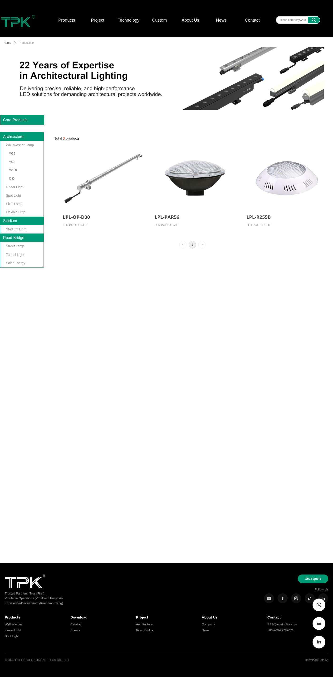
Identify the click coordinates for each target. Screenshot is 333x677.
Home (7, 42)
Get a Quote (313, 578)
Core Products (15, 120)
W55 (12, 153)
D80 (12, 178)
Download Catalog (316, 660)
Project (97, 20)
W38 (12, 162)
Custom (159, 20)
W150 (13, 170)
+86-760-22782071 (280, 630)
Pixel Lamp (14, 204)
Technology (128, 20)
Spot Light (13, 195)
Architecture (13, 137)
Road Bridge (13, 238)
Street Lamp (15, 246)
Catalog (75, 624)
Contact (252, 20)
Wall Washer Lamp (20, 145)
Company (208, 624)
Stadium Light (16, 229)
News (221, 20)
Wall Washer (13, 624)
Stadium (10, 221)
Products (66, 20)
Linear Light (14, 187)
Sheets (75, 630)
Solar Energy (15, 263)
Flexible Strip (15, 212)
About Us (190, 20)
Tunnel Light (15, 255)
